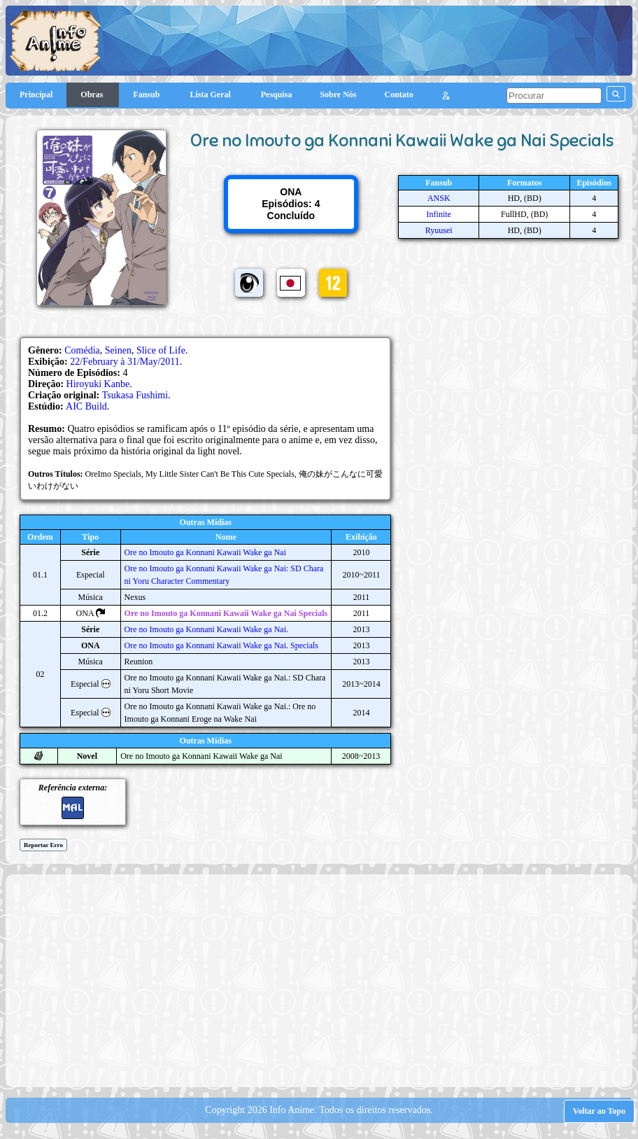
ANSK (439, 198)
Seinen (118, 350)
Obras (92, 94)
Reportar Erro (43, 844)
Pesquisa (276, 94)
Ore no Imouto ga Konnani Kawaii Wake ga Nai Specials (226, 613)
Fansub (147, 94)
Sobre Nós (338, 94)
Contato (399, 94)
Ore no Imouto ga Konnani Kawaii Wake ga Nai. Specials (221, 645)
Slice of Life (160, 350)
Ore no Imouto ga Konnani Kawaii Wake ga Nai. (206, 629)
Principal (36, 94)
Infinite (439, 214)
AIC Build (86, 406)
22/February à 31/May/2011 (125, 361)
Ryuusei (439, 230)
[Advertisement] (325, 979)
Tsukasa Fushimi (135, 395)
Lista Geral (211, 94)
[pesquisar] (554, 96)
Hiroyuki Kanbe (98, 384)
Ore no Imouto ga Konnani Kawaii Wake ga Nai (205, 552)
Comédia (82, 350)
